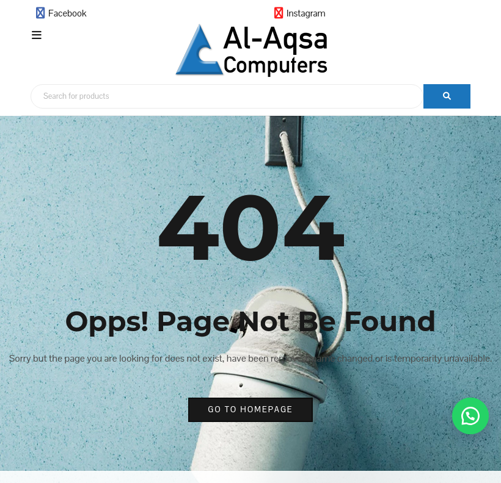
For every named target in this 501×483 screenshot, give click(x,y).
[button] (470, 416)
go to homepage (250, 409)
